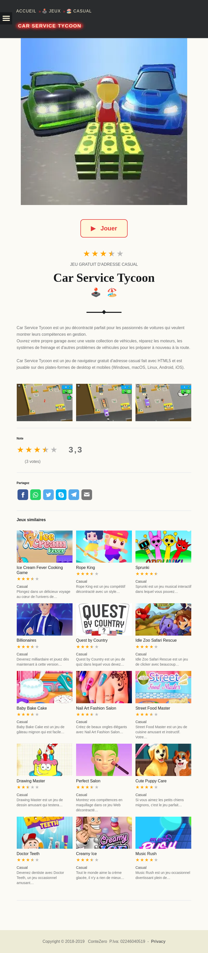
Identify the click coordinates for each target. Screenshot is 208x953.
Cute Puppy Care (151, 781)
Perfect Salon (88, 781)
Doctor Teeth (28, 854)
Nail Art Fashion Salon (96, 708)
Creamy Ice (86, 854)
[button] (6, 18)
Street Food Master (152, 708)
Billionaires (26, 640)
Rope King (85, 567)
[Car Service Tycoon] (104, 121)
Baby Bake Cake (32, 708)
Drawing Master (31, 781)
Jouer (104, 228)
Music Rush (146, 854)
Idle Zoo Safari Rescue (156, 640)
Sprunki (142, 567)
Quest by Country (92, 640)
